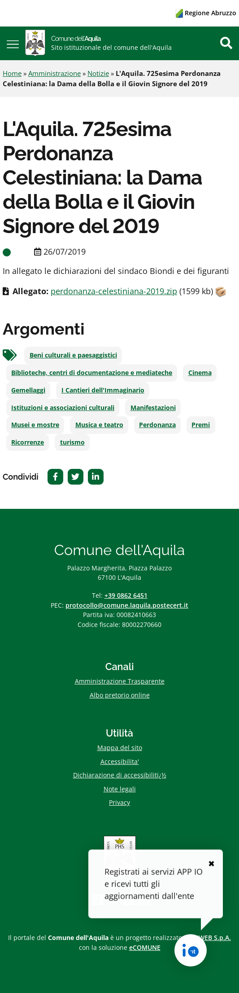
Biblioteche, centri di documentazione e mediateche (91, 373)
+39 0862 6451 (126, 595)
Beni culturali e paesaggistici (73, 355)
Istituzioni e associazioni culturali (62, 408)
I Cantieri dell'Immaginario (102, 390)
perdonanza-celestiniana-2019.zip (114, 291)
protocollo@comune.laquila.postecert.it (126, 605)
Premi (200, 425)
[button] (13, 43)
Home (12, 73)
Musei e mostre (35, 425)
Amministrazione (54, 73)
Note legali (120, 789)
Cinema (200, 373)
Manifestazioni (153, 408)
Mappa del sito (119, 747)
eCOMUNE (145, 947)
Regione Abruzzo (206, 13)
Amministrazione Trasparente (120, 681)
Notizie (98, 73)
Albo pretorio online (120, 695)
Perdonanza (157, 425)
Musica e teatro (99, 425)
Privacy (119, 802)
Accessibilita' (119, 761)
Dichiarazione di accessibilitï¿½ (119, 775)
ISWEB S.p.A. (212, 937)
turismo (72, 442)
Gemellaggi (28, 390)
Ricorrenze (27, 442)
